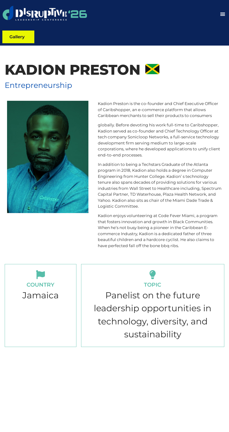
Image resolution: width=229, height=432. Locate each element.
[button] (223, 14)
